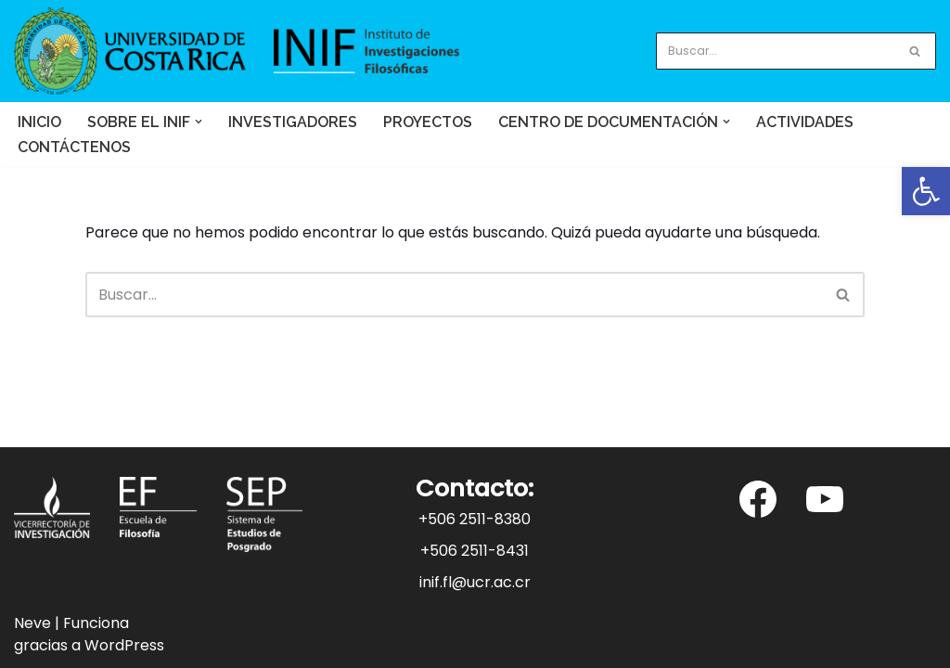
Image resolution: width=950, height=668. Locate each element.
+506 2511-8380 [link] (474, 519)
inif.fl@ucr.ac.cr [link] (475, 582)
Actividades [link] (805, 122)
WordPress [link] (124, 645)
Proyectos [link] (427, 122)
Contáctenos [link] (74, 147)
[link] (926, 191)
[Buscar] (775, 51)
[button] (198, 121)
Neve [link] (32, 623)
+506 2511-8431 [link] (474, 550)
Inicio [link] (39, 122)
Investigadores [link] (292, 122)
